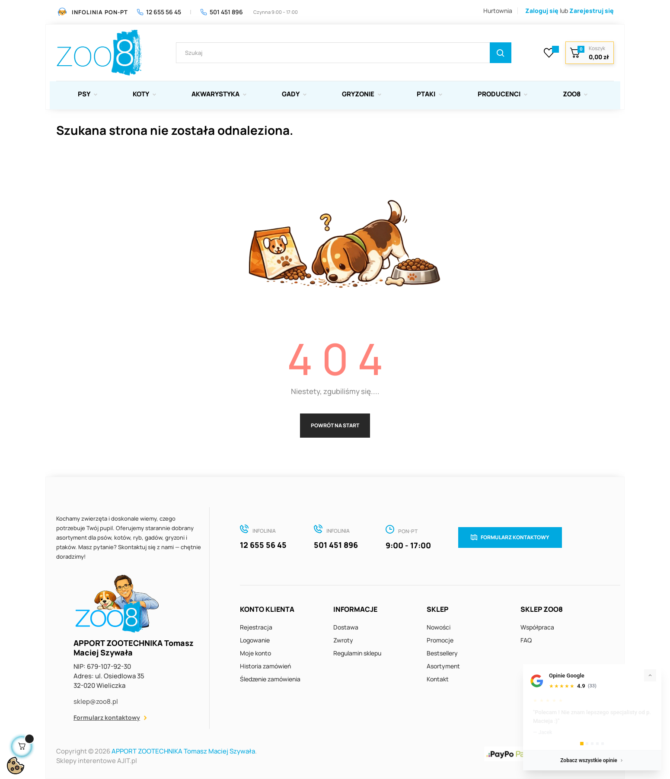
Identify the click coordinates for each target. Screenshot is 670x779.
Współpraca (537, 627)
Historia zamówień (265, 666)
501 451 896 (221, 12)
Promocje (440, 640)
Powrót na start (335, 425)
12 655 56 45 (159, 12)
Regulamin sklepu (357, 653)
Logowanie (255, 640)
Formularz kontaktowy (106, 717)
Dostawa (345, 627)
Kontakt (438, 679)
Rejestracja (256, 627)
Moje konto (255, 653)
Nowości (438, 627)
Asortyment (443, 666)
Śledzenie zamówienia (270, 679)
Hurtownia (497, 10)
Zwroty (343, 640)
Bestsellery (442, 653)
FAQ (526, 640)
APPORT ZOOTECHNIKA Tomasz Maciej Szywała (183, 751)
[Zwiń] (650, 675)
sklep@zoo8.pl (95, 701)
